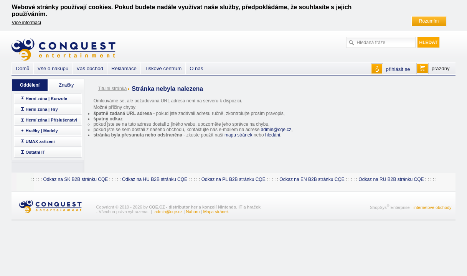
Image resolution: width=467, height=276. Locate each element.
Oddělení (30, 85)
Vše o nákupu (53, 68)
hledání (272, 135)
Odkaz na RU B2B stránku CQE (391, 179)
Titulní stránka (112, 88)
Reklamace (124, 68)
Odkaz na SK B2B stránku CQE (75, 179)
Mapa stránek (216, 211)
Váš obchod (89, 68)
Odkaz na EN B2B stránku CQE (311, 179)
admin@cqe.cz (276, 129)
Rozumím (429, 21)
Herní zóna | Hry (42, 109)
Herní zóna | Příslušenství (51, 120)
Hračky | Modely (42, 130)
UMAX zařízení (40, 141)
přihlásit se (398, 69)
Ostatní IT (35, 152)
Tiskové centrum (163, 68)
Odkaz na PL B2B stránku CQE (233, 179)
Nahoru (193, 211)
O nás (196, 68)
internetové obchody (432, 207)
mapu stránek (238, 135)
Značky (66, 85)
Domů (22, 68)
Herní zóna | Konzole (46, 98)
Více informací (26, 22)
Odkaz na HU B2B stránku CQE (154, 179)
